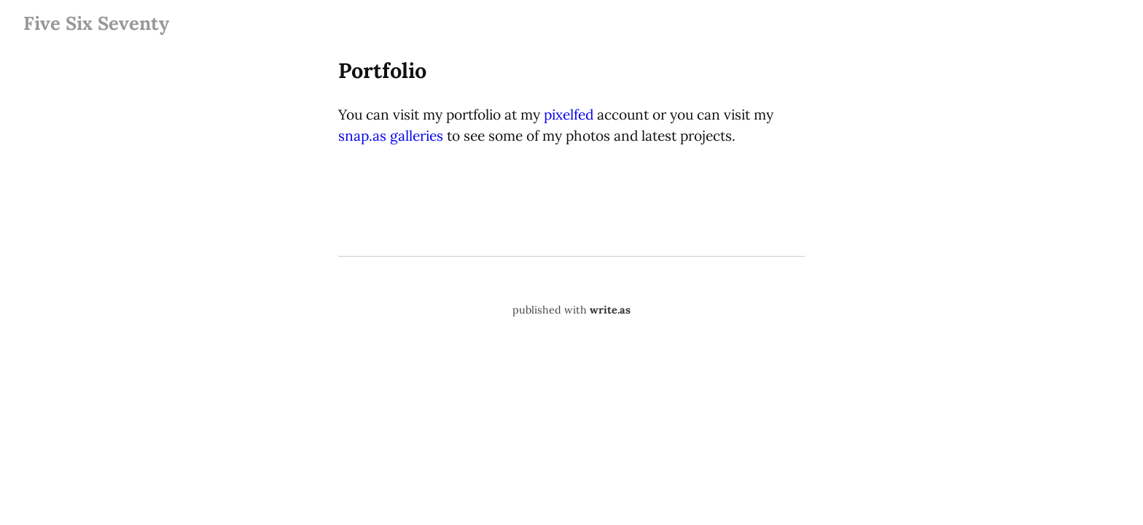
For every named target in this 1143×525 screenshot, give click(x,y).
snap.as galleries (390, 135)
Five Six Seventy (96, 23)
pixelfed (568, 114)
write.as (610, 309)
